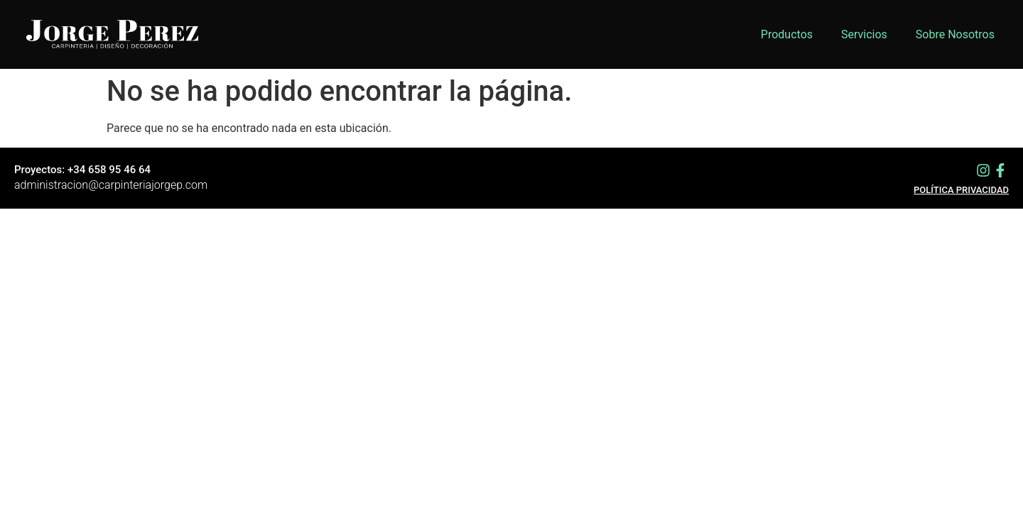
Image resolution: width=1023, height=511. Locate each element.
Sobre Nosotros (955, 34)
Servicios (864, 34)
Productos (787, 34)
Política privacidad (961, 190)
